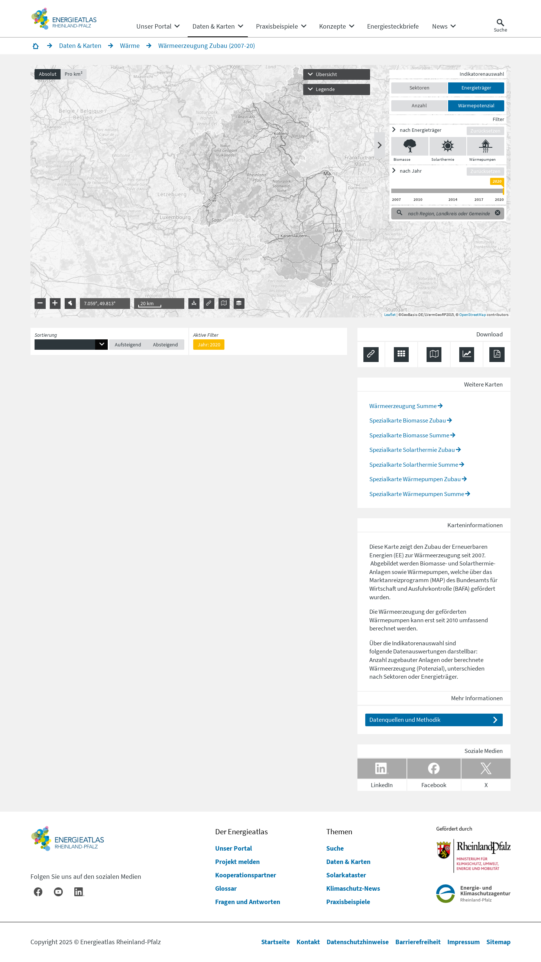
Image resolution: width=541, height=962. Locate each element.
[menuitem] (154, 26)
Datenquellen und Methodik (404, 719)
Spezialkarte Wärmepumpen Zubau (415, 479)
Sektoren (419, 87)
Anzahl (419, 105)
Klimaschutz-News (353, 888)
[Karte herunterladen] (434, 354)
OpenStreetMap (472, 314)
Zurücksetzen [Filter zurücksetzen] (485, 131)
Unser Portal (233, 848)
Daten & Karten (348, 861)
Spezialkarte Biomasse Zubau (407, 420)
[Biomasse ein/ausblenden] (409, 146)
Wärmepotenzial (476, 105)
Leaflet (390, 314)
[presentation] (270, 191)
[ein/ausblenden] (429, 130)
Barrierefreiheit (418, 941)
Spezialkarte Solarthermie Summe (413, 464)
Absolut (47, 74)
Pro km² (73, 74)
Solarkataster (346, 875)
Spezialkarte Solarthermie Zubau (412, 450)
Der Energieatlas (241, 832)
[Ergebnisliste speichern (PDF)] (497, 354)
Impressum (463, 941)
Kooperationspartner (245, 875)
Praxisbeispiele (348, 901)
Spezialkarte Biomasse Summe (409, 435)
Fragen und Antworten (247, 901)
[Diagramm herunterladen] (466, 354)
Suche (335, 848)
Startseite (275, 941)
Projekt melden (237, 861)
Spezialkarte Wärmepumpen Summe (416, 494)
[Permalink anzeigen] (371, 354)
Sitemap (498, 941)
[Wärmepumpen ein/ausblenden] (485, 146)
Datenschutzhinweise (358, 941)
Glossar (226, 888)
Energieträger (476, 87)
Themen (339, 832)
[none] (157, 26)
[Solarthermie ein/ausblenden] (448, 146)
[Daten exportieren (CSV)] (401, 354)
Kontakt (308, 941)
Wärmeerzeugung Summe (403, 406)
